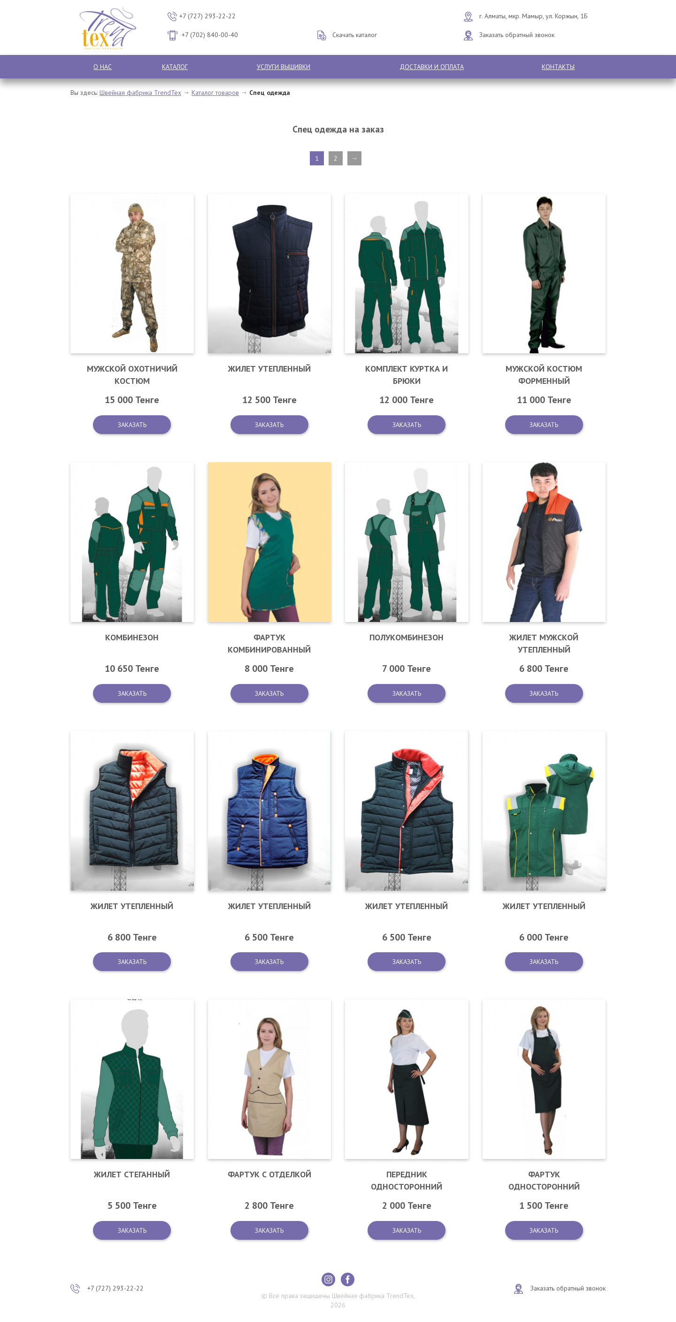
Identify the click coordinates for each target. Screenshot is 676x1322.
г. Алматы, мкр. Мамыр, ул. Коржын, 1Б (533, 16)
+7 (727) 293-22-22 (207, 16)
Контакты (558, 66)
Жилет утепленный (269, 368)
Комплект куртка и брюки (406, 374)
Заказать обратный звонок (516, 35)
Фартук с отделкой (269, 1174)
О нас (102, 66)
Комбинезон (132, 637)
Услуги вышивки (283, 66)
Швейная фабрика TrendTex (140, 92)
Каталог (175, 66)
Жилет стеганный (132, 1174)
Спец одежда (269, 92)
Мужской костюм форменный (544, 374)
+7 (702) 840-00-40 (210, 35)
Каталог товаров (215, 92)
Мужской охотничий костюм (132, 374)
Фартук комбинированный (269, 643)
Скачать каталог (354, 35)
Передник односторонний (406, 1180)
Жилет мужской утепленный (543, 643)
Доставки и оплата (431, 66)
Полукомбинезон (406, 637)
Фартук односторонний (544, 1180)
